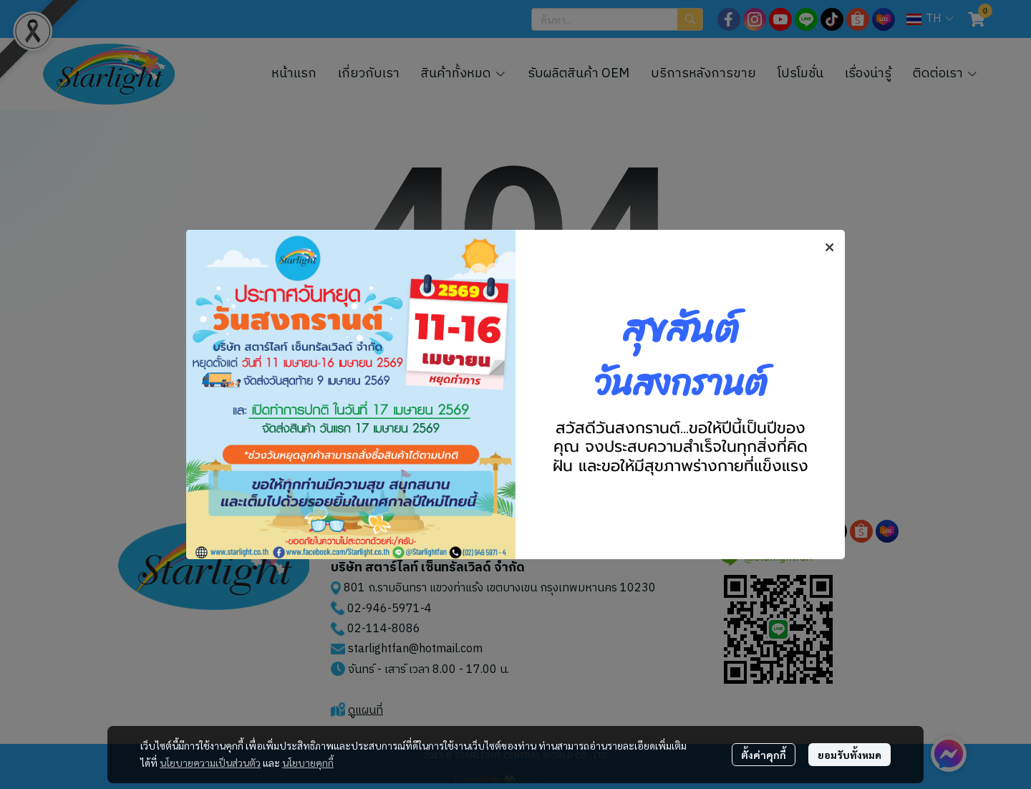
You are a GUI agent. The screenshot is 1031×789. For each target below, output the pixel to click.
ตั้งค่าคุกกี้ (763, 754)
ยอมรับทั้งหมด (849, 754)
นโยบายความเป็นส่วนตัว (210, 762)
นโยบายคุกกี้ (308, 762)
